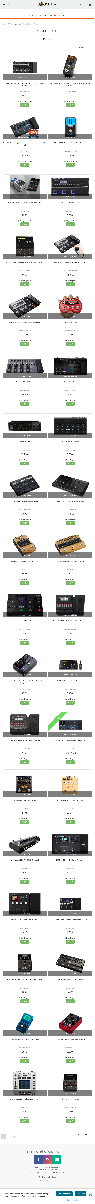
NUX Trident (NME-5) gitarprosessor (70, 979)
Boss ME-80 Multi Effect (24, 382)
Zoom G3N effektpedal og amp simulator (24, 501)
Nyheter (33, 15)
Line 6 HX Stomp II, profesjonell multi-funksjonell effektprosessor (24, 682)
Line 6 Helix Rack (25, 442)
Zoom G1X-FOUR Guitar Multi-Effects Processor (70, 621)
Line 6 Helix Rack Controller (70, 442)
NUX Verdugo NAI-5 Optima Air (25, 800)
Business (52, 1177)
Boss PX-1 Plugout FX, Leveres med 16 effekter (24, 203)
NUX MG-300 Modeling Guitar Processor (24, 920)
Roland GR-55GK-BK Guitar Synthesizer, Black (70, 262)
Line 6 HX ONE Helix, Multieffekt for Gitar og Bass (24, 979)
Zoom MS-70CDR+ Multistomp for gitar (25, 1039)
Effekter (11, 24)
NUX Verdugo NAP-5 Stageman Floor (70, 800)
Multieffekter (33, 24)
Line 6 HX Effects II (24, 621)
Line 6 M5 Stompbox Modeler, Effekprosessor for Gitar (24, 262)
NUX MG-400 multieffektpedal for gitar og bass (70, 920)
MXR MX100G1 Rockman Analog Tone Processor (70, 143)
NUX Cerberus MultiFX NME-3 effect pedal (25, 860)
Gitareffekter (21, 24)
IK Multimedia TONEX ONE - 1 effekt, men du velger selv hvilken (70, 84)
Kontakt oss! (45, 15)
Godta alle (81, 1194)
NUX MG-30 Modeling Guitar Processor (70, 860)
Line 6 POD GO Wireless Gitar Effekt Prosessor (70, 681)
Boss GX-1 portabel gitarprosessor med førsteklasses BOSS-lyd (24, 144)
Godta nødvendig (64, 1194)
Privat (42, 1177)
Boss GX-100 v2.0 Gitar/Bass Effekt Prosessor (70, 740)
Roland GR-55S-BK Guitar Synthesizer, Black (24, 322)
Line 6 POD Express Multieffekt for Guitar (70, 1039)
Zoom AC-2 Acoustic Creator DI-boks (24, 561)
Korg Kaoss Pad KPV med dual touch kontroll (24, 1099)
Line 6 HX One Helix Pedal (70, 1099)
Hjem (5, 24)
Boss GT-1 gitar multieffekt (70, 203)
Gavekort (59, 15)
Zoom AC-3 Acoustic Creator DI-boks (70, 561)
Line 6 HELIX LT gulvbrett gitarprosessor (70, 501)
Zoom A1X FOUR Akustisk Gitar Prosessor (25, 740)
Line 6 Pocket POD (70, 322)
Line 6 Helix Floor (70, 382)
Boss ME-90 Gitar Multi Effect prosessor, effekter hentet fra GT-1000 (25, 84)
